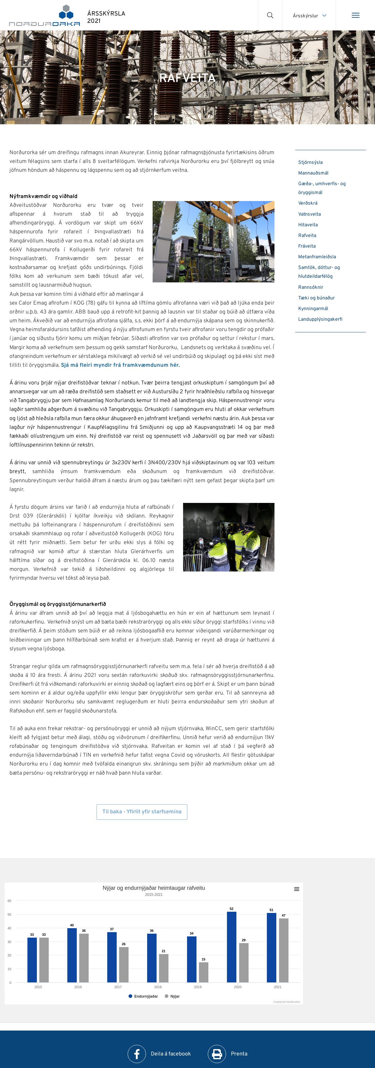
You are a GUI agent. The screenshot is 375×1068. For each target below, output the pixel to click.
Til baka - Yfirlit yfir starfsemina (142, 811)
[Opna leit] (270, 15)
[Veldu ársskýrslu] (309, 15)
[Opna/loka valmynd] (355, 15)
